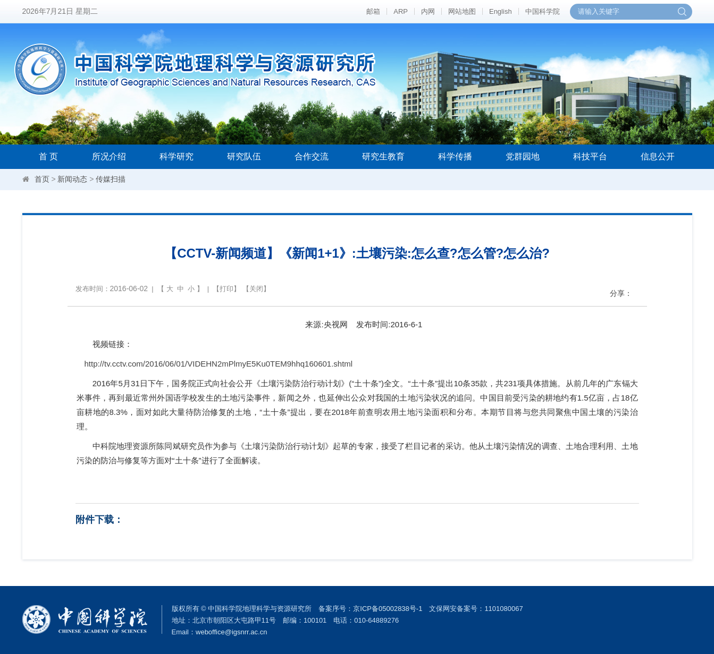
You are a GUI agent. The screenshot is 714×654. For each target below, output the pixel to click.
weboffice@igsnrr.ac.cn (231, 632)
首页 (42, 179)
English (500, 11)
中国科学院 (542, 11)
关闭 (256, 289)
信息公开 (658, 156)
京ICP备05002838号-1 (387, 609)
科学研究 (176, 156)
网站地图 (462, 11)
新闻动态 (72, 179)
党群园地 (523, 156)
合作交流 (312, 156)
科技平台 (590, 156)
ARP (400, 11)
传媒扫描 (110, 179)
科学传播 (455, 156)
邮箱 (373, 11)
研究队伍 (244, 156)
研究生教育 (383, 156)
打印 (226, 289)
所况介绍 (109, 156)
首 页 (48, 156)
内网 (428, 11)
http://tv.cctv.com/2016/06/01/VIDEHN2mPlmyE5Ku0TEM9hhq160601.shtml (219, 363)
